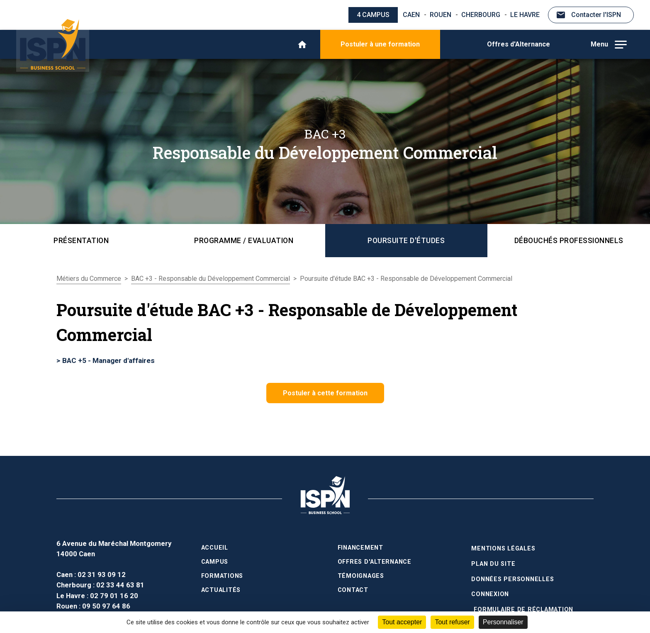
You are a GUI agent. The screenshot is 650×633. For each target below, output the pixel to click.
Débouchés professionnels (568, 240)
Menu (609, 44)
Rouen (440, 15)
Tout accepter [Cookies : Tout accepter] (402, 622)
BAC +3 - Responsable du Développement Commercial (210, 278)
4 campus (373, 15)
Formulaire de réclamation (523, 604)
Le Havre (525, 15)
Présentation (81, 240)
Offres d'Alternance (518, 44)
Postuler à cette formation (325, 393)
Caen (411, 15)
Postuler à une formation (380, 44)
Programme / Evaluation (243, 240)
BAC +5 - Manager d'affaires (108, 360)
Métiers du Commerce (88, 278)
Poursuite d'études (406, 240)
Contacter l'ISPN (596, 15)
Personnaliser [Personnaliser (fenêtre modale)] (503, 622)
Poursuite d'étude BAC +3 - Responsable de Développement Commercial (406, 278)
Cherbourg (480, 15)
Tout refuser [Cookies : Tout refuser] (452, 622)
